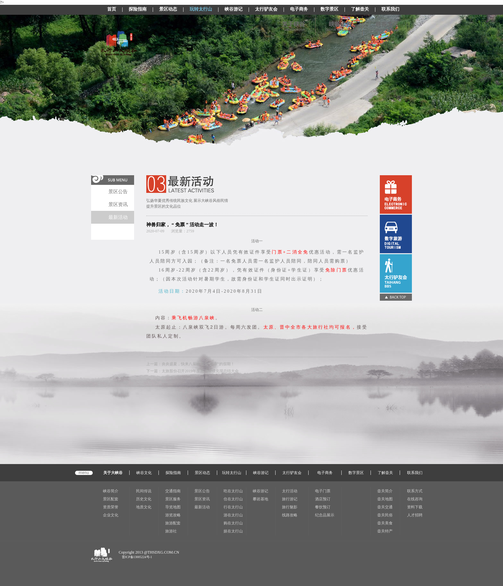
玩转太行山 (201, 9)
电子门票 (322, 491)
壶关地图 (385, 499)
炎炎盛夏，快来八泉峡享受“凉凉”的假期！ (198, 364)
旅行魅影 (289, 507)
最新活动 (118, 217)
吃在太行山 (233, 491)
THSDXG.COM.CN (163, 552)
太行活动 (289, 491)
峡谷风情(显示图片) (384, 26)
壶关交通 (385, 507)
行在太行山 (233, 507)
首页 (111, 9)
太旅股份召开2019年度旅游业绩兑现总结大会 (200, 371)
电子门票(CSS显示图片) (396, 234)
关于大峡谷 (113, 472)
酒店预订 (322, 499)
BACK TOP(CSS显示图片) (396, 297)
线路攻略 (289, 515)
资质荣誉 (110, 507)
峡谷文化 (144, 472)
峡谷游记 (234, 9)
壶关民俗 (385, 515)
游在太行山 (233, 515)
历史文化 (143, 499)
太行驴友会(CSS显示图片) (396, 273)
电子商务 (299, 9)
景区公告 (118, 191)
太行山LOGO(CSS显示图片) (119, 43)
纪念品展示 (324, 515)
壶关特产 (385, 531)
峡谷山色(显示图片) (338, 26)
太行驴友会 (266, 9)
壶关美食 (385, 523)
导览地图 (173, 507)
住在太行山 (233, 499)
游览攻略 (173, 515)
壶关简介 (385, 491)
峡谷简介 (110, 491)
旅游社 (171, 531)
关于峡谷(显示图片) (291, 26)
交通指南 (173, 491)
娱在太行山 (233, 531)
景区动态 (168, 9)
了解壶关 (360, 9)
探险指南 (138, 9)
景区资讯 (118, 204)
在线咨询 (414, 499)
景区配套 (110, 499)
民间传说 (143, 491)
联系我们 (390, 9)
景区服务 (173, 499)
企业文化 (110, 515)
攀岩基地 (260, 499)
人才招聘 (414, 515)
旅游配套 (173, 523)
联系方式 (414, 491)
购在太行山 (233, 523)
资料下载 (414, 507)
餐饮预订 (322, 507)
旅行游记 (289, 499)
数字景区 (329, 9)
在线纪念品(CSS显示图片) (396, 194)
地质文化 (143, 507)
